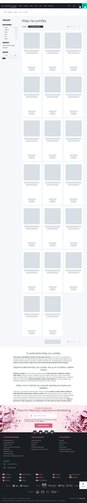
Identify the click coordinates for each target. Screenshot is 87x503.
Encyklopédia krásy (8, 442)
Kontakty (61, 440)
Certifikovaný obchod (65, 449)
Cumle (15, 12)
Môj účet (33, 445)
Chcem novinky (43, 425)
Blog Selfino (6, 449)
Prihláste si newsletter (43, 410)
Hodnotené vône (8, 451)
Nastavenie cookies (24, 498)
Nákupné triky (7, 445)
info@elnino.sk (11, 467)
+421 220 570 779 (12, 464)
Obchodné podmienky (37, 447)
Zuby (45, 6)
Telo (36, 6)
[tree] (10, 33)
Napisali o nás (63, 442)
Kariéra (61, 445)
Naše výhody (62, 447)
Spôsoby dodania (36, 440)
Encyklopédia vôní (8, 440)
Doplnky (9, 12)
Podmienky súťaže (8, 453)
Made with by (77, 498)
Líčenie (26, 6)
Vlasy (31, 6)
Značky (50, 6)
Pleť (40, 6)
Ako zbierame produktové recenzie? (13, 456)
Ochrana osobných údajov (66, 451)
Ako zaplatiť (34, 442)
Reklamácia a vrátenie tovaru (39, 449)
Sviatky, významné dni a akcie (11, 447)
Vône (20, 6)
